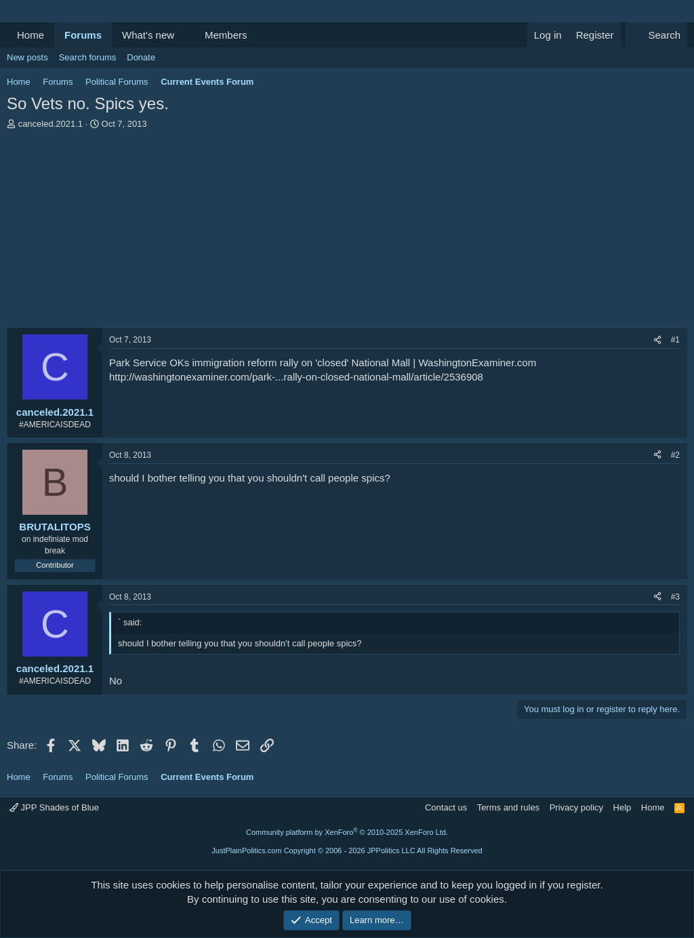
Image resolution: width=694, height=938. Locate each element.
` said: (130, 622)
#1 (675, 340)
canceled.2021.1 (50, 124)
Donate (141, 57)
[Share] (657, 340)
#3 (675, 597)
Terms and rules (508, 807)
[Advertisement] (347, 232)
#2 (675, 455)
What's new (148, 35)
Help (622, 807)
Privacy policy (576, 807)
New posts (27, 57)
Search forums (88, 57)
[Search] (656, 34)
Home (30, 35)
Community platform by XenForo (347, 832)
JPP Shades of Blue (54, 807)
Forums (83, 35)
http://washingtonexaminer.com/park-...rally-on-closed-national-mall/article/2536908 (296, 377)
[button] (185, 34)
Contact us (446, 807)
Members (226, 35)
